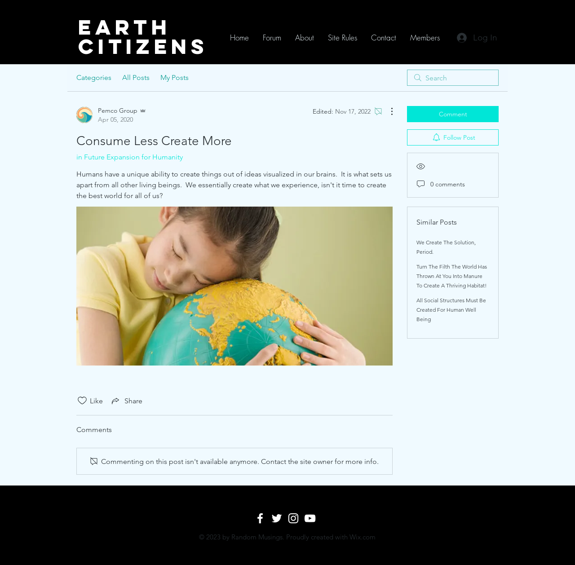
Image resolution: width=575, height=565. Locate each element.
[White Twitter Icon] (276, 518)
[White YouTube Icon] (310, 518)
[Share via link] (126, 400)
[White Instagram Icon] (293, 518)
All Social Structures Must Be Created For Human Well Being (451, 309)
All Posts (136, 77)
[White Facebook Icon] (260, 518)
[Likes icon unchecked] (82, 400)
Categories (93, 77)
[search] (453, 78)
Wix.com (362, 537)
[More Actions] (387, 111)
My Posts (174, 77)
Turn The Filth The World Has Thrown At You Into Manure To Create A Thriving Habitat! (451, 276)
